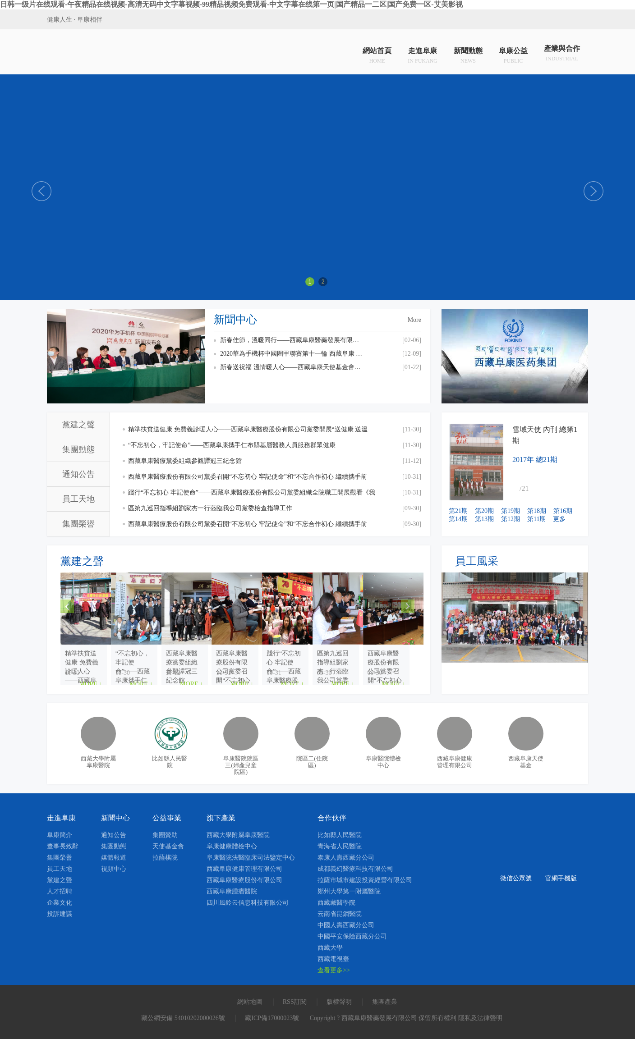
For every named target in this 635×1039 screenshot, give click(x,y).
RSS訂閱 (295, 1001)
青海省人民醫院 (340, 846)
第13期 (484, 519)
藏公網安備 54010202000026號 (183, 1018)
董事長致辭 (62, 846)
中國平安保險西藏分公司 (352, 936)
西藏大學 (330, 947)
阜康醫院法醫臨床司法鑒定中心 (251, 857)
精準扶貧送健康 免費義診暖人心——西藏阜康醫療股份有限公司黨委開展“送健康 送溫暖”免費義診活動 (248, 431)
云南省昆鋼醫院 (340, 914)
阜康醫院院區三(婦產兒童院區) (240, 765)
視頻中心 (113, 868)
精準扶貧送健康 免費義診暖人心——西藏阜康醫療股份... (116, 658)
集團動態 (78, 449)
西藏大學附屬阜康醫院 (98, 762)
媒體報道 (113, 857)
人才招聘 (59, 891)
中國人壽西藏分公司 (346, 925)
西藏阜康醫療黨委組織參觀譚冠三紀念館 (185, 461)
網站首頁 (377, 54)
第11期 (536, 519)
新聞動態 (468, 54)
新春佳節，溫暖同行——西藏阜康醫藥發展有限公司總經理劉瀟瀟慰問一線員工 (292, 340)
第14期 (458, 519)
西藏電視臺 (333, 959)
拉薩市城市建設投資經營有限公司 (365, 880)
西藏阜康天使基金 (525, 762)
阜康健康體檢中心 (232, 846)
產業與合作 (562, 54)
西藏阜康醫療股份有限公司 (244, 880)
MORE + (156, 672)
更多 (559, 519)
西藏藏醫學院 (336, 902)
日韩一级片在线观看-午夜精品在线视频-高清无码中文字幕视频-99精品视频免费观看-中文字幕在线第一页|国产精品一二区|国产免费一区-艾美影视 (231, 4)
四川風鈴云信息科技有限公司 (248, 902)
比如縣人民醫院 (169, 762)
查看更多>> (334, 970)
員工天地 (78, 498)
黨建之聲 (78, 424)
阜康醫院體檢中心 (383, 762)
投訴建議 (59, 914)
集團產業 (384, 1001)
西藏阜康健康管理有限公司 (454, 762)
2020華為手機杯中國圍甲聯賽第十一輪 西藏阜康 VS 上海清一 (292, 353)
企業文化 (59, 902)
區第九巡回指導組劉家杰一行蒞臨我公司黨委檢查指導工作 (210, 508)
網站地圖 (249, 1001)
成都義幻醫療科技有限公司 (355, 868)
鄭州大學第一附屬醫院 (349, 891)
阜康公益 (513, 54)
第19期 (510, 511)
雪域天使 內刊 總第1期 (544, 435)
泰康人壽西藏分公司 (346, 857)
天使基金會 (168, 846)
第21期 (458, 511)
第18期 (536, 511)
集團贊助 (165, 835)
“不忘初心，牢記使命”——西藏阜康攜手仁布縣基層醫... (236, 658)
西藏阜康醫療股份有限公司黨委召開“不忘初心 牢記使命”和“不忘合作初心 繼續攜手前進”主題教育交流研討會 (247, 479)
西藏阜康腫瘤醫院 (232, 891)
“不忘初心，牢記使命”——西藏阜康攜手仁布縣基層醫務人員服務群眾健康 (232, 445)
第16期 (562, 511)
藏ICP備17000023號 (272, 1018)
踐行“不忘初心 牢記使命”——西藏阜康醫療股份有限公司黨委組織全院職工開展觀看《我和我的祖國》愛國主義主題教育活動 (251, 494)
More (414, 319)
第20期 (484, 511)
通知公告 (78, 474)
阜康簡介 (59, 835)
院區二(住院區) (311, 762)
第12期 (510, 519)
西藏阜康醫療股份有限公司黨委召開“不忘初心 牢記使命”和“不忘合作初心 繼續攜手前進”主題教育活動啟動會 (247, 526)
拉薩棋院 (165, 857)
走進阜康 (422, 54)
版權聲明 (339, 1001)
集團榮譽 (78, 523)
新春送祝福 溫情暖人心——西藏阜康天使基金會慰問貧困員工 (292, 367)
